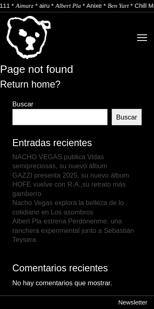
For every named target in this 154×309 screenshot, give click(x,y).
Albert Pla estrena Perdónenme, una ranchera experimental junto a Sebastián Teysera (73, 230)
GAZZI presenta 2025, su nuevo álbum (70, 175)
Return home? (30, 84)
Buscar (22, 104)
